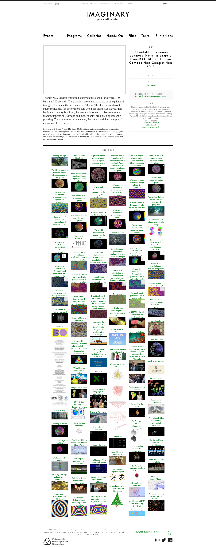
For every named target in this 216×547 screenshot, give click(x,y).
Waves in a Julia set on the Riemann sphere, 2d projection (156, 201)
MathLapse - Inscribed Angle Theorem (79, 461)
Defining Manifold (59, 423)
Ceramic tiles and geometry (79, 319)
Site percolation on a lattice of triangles (156, 284)
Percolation (117, 294)
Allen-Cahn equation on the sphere (156, 180)
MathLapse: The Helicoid (59, 459)
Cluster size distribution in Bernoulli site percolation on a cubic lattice (60, 247)
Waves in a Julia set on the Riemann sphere (79, 218)
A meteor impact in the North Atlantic (98, 213)
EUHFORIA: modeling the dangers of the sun (79, 404)
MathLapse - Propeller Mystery (117, 470)
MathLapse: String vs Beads (117, 365)
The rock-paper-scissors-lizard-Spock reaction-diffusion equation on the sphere (137, 160)
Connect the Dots (98, 445)
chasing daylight (59, 155)
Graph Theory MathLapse (137, 484)
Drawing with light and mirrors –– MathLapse (59, 477)
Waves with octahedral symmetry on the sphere (117, 214)
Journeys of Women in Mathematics (118, 350)
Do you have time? (79, 387)
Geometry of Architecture (156, 401)
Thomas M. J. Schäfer (151, 123)
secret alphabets (137, 332)
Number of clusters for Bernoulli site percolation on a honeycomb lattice (79, 278)
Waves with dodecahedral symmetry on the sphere (98, 234)
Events (48, 35)
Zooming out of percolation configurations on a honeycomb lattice (79, 256)
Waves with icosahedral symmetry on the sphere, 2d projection (60, 197)
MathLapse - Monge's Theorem (156, 477)
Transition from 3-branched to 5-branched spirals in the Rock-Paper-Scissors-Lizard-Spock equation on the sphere (117, 163)
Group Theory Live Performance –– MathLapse (98, 479)
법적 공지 (158, 532)
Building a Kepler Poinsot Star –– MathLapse (79, 480)
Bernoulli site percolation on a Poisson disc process (156, 266)
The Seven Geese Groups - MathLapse (156, 442)
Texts (145, 35)
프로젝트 (105, 3)
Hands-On (115, 35)
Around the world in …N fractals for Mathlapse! (118, 488)
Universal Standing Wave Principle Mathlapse (156, 496)
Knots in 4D (98, 371)
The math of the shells (137, 405)
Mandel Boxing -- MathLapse (117, 453)
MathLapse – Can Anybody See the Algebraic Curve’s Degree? (98, 500)
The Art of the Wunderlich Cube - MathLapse (137, 468)
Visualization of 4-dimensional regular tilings (156, 222)
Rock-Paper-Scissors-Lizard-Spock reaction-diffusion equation (79, 300)
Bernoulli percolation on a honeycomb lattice (59, 293)
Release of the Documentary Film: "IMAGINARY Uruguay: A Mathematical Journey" (98, 328)
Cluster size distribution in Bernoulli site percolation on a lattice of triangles (137, 274)
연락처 (131, 3)
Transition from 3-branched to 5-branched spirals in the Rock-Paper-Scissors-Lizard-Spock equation (98, 302)
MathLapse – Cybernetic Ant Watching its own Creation (79, 501)
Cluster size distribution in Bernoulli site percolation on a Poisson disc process (98, 257)
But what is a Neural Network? (60, 310)
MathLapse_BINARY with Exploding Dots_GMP (137, 503)
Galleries (94, 35)
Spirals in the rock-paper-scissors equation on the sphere (156, 159)
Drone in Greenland (98, 412)
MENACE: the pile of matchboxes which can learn (137, 314)
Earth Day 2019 (156, 339)
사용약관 (167, 532)
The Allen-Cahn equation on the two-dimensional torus (156, 303)
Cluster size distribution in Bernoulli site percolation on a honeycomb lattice (117, 275)
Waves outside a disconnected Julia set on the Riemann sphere (137, 206)
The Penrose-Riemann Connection (137, 423)
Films (132, 35)
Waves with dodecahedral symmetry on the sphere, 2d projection (98, 192)
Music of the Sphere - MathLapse (60, 441)
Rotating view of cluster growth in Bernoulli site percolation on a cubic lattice (156, 245)
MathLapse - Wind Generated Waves (98, 461)
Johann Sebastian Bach (150, 127)
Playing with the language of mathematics (98, 391)
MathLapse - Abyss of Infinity (156, 460)
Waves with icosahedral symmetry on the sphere (137, 229)
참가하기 (118, 3)
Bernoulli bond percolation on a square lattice (137, 295)
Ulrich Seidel (151, 85)
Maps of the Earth (156, 321)
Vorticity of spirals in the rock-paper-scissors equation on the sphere (60, 174)
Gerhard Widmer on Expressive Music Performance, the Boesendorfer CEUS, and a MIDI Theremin (137, 352)
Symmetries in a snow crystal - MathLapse (136, 448)
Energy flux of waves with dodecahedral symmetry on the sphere (60, 222)
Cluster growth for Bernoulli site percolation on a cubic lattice (137, 251)
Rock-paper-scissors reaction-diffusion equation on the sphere (79, 177)
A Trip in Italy (59, 410)
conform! (60, 326)
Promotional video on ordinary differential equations (156, 422)
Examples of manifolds (98, 428)
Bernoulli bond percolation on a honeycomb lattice (98, 279)
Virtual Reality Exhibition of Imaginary (79, 370)
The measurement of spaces (137, 388)
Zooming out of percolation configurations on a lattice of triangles (117, 253)
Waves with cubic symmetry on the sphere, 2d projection (137, 184)
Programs (74, 35)
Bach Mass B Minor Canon (156, 362)
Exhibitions (164, 35)
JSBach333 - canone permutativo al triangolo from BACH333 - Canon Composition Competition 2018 (79, 347)
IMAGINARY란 (89, 3)
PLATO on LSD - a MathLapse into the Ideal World (79, 442)
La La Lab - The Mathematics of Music (150, 96)
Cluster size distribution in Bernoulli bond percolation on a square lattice (60, 271)
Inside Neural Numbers (79, 156)
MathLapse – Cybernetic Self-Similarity (59, 496)
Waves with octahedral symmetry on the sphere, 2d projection (117, 190)
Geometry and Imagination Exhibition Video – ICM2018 (98, 353)
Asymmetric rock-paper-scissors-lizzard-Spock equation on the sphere (98, 160)
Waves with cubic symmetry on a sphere (79, 198)
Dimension (118, 436)
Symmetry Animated (79, 237)
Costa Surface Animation (79, 424)
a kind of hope (118, 232)
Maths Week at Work (117, 330)
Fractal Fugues (156, 378)
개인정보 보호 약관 (143, 532)
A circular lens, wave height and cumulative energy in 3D (117, 312)
